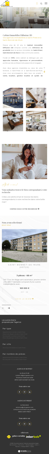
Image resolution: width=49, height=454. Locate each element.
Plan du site (21, 444)
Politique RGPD (25, 446)
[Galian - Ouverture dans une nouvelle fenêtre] (18, 436)
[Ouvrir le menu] (46, 3)
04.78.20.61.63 (24, 405)
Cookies (32, 446)
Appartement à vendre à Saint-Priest (14, 332)
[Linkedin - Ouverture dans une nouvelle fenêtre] (30, 392)
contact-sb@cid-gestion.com (24, 375)
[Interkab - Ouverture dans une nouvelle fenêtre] (33, 436)
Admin (37, 444)
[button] (9, 308)
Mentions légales (30, 444)
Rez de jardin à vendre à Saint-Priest (14, 336)
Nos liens (17, 446)
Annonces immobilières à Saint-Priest (14, 347)
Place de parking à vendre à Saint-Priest (15, 338)
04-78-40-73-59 (24, 373)
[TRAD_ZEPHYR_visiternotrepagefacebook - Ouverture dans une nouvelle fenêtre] (19, 392)
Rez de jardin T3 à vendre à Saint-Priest (14, 359)
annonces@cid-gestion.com (24, 407)
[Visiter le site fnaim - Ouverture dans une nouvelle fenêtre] (9, 436)
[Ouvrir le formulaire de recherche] (41, 4)
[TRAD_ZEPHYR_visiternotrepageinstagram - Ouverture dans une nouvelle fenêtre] (24, 392)
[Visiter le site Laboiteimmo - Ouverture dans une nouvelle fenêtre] (24, 450)
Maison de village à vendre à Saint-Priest (15, 334)
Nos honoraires (13, 444)
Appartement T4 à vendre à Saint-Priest (15, 357)
